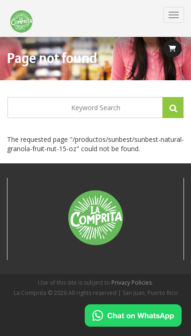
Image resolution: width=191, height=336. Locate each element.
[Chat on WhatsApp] (133, 315)
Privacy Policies (131, 283)
